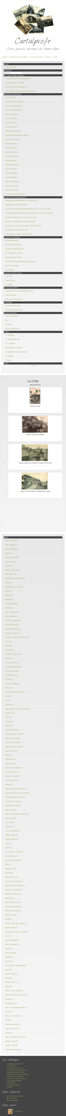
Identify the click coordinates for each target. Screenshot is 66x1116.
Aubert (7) (8, 582)
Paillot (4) (8, 948)
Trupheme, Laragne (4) (12, 1024)
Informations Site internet (15, 1068)
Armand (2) (9, 566)
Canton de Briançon (11, 186)
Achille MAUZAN (10, 295)
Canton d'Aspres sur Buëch (14, 101)
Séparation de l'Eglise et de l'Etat (16, 204)
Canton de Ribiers (11, 122)
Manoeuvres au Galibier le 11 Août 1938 (18, 234)
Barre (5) (8, 591)
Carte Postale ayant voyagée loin (16, 87)
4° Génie (8, 360)
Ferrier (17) (9, 725)
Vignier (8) (8, 1033)
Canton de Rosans (11, 127)
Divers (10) (8, 688)
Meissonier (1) (10, 898)
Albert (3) (8, 553)
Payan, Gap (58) (10, 953)
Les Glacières (9, 270)
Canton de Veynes (36, 57)
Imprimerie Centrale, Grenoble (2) (16, 789)
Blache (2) (8, 608)
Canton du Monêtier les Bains (15, 194)
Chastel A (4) (9, 650)
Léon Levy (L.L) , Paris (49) (14, 852)
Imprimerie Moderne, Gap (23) (15, 797)
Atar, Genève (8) (10, 574)
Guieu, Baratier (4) (11, 780)
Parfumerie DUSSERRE (13, 244)
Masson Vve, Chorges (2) (13, 890)
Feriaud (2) (8, 721)
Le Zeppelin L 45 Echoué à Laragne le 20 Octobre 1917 (23, 226)
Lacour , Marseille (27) (12, 831)
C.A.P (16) (8, 641)
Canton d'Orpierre (11, 118)
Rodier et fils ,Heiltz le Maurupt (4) (16, 995)
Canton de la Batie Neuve (13, 110)
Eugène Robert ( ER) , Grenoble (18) (17, 709)
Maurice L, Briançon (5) (13, 894)
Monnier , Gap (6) (11, 915)
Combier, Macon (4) (11, 675)
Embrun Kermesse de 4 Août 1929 (16, 230)
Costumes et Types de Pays (16, 1078)
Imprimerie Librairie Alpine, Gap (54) (17, 793)
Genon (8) (8, 755)
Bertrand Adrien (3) (11, 603)
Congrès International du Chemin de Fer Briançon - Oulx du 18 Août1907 (29, 213)
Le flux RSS (14, 1111)
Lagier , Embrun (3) (11, 835)
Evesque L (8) (9, 713)
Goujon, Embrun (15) (12, 776)
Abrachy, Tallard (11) (12, 549)
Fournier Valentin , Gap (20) (14, 734)
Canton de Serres (11, 143)
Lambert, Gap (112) (11, 839)
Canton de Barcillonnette (13, 106)
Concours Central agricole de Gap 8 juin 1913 (20, 221)
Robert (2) (8, 986)
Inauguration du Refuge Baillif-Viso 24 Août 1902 (21, 200)
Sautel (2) (8, 1012)
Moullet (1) (8, 919)
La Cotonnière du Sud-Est (13, 253)
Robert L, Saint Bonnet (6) (13, 990)
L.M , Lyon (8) (9, 822)
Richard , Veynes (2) (12, 982)
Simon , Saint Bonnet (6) (13, 1016)
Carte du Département (12, 329)
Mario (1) (8, 864)
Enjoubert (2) (9, 704)
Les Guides (9, 284)
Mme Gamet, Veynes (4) (13, 906)
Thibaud (8, 1020)
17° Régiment (9, 335)
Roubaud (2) (9, 999)
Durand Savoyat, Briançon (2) (15, 692)
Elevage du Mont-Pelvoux (13, 257)
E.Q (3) (7, 700)
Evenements (11, 1066)
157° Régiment (10, 343)
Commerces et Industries (15, 1076)
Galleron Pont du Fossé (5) (14, 747)
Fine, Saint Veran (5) (12, 730)
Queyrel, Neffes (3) (11, 974)
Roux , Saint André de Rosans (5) (16, 1007)
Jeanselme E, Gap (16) (12, 805)
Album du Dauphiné (11, 316)
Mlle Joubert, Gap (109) (13, 902)
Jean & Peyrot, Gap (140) (13, 801)
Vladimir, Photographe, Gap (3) (15, 1037)
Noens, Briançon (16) (12, 944)
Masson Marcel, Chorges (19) (15, 885)
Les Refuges (11, 1083)
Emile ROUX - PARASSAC (14, 299)
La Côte (54, 57)
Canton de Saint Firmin (12, 139)
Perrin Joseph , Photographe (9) (15, 965)
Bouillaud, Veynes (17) (12, 633)
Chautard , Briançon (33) (13, 654)
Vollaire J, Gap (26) (11, 1045)
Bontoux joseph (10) (11, 625)
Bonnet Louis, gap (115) (13, 620)
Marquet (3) (9, 873)
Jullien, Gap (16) (10, 818)
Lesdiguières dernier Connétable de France (19, 291)
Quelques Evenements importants (18, 1074)
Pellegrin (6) (9, 957)
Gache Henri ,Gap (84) (12, 742)
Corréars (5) (9, 679)
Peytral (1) (8, 969)
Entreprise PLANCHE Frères (14, 249)
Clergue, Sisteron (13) (12, 662)
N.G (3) (7, 936)
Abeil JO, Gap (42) (11, 540)
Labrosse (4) (9, 826)
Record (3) (8, 978)
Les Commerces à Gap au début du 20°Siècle (20, 91)
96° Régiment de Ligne (12, 339)
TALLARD (8, 324)
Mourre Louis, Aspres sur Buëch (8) (16, 932)
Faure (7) (8, 717)
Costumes (8, 276)
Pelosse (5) (9, 961)
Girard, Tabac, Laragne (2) (14, 768)
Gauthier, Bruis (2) (11, 751)
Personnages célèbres (14, 1081)
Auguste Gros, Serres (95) (13, 587)
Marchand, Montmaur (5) (13, 860)
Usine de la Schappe (12, 265)
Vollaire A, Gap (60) (11, 1041)
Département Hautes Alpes (18, 57)
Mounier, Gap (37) (11, 927)
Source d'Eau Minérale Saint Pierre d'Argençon (20, 261)
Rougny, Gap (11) (11, 1003)
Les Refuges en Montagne (14, 310)
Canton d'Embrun (11, 160)
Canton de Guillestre (12, 165)
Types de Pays (10, 280)
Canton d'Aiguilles (11, 177)
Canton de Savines (11, 173)
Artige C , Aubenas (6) (12, 570)
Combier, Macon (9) (11, 671)
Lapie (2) (8, 843)
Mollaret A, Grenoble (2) (13, 911)
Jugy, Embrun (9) (10, 810)
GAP (6, 320)
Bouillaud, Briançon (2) (12, 629)
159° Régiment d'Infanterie (14, 348)
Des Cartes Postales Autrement (17, 1070)
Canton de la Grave (11, 190)
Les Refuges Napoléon (12, 305)
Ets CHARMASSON (11, 240)
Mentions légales (12, 1100)
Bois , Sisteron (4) (11, 616)
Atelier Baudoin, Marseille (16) (15, 578)
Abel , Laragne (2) (11, 545)
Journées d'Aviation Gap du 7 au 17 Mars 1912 (20, 217)
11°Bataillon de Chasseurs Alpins (16, 352)
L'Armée (9, 1087)
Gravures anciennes (13, 1085)
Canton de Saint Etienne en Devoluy (17, 135)
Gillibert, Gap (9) (10, 763)
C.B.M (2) (8, 646)
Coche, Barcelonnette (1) (13, 667)
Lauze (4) (8, 847)
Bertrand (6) (9, 599)
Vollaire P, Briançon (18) (13, 1049)
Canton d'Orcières (11, 169)
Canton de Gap (10, 97)
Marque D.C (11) (10, 868)
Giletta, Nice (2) (10, 759)
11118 (33, 365)
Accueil (4, 57)
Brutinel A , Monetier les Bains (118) (17, 637)
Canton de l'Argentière (12, 181)
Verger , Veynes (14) (12, 1028)
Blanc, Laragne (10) (11, 612)
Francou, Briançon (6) (12, 738)
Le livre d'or (12, 1098)
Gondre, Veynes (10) (12, 772)
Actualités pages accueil (15, 1064)
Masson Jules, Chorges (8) (14, 881)
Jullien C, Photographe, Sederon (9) (17, 814)
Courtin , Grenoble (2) (12, 683)
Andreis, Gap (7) (10, 561)
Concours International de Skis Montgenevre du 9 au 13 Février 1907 (27, 209)
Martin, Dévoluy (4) (11, 877)
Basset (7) (8, 595)
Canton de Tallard (11, 148)
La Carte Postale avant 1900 (14, 83)
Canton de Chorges (11, 156)
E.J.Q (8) (8, 696)
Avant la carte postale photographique (17, 78)
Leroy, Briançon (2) (11, 856)
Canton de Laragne (11, 114)
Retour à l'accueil (11, 67)
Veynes (46, 57)
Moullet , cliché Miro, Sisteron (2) (16, 923)
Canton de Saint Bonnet (13, 131)
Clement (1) (9, 658)
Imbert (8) (8, 784)
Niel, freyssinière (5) (11, 940)
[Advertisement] (33, 515)
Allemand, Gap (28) (11, 557)
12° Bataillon (9, 356)
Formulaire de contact (15, 1096)
